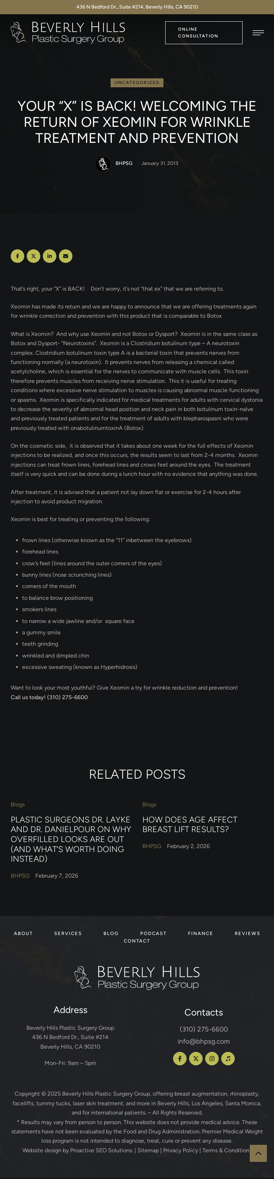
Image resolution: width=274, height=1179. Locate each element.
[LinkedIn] (49, 257)
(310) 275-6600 (204, 1030)
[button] (204, 32)
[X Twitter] (33, 257)
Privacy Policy (180, 1151)
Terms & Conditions (227, 1151)
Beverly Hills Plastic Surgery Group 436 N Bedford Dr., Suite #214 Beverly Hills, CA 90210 (70, 1038)
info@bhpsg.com (204, 1042)
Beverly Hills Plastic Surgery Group (106, 1094)
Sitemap (148, 1151)
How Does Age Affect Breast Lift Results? (189, 826)
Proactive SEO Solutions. (101, 1151)
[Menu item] (23, 934)
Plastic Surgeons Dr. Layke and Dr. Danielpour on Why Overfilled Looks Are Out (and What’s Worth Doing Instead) (71, 840)
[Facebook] (17, 257)
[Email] (65, 257)
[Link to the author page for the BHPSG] (103, 165)
